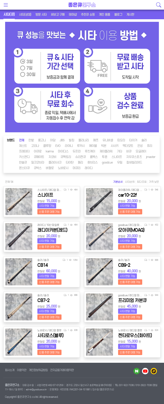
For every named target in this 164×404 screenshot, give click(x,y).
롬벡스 (94, 157)
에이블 (93, 146)
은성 (139, 146)
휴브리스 (92, 162)
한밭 (31, 140)
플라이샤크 (55, 162)
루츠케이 (90, 151)
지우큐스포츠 (134, 157)
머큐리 (77, 168)
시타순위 (130, 181)
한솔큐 (23, 162)
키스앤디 (24, 157)
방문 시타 (41, 14)
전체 (21, 140)
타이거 (133, 140)
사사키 (115, 146)
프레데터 (24, 151)
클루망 (47, 146)
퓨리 (149, 146)
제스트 (23, 146)
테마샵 (73, 14)
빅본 (103, 146)
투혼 (104, 157)
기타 (119, 151)
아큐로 (38, 151)
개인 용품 (104, 14)
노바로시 (63, 168)
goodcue (107, 162)
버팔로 (50, 168)
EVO (58, 146)
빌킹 (71, 140)
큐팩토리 (65, 157)
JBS (62, 140)
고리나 (35, 146)
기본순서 (118, 181)
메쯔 (95, 140)
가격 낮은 (154, 181)
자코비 (52, 157)
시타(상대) (25, 14)
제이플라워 (106, 151)
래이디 (88, 168)
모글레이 (141, 151)
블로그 (118, 14)
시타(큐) (9, 14)
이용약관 (21, 370)
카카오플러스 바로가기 (154, 371)
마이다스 (63, 151)
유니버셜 (107, 140)
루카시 (81, 146)
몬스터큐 (24, 168)
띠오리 (121, 140)
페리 (80, 162)
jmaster (150, 157)
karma (50, 151)
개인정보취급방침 (38, 370)
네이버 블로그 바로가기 (136, 371)
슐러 (143, 140)
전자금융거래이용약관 (62, 370)
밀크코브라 (37, 162)
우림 (119, 162)
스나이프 (116, 157)
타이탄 (70, 162)
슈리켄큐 (80, 157)
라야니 (69, 146)
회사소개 (9, 370)
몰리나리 (83, 140)
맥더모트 (128, 146)
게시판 (130, 14)
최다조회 (141, 181)
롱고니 (42, 140)
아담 (52, 140)
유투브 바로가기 (145, 371)
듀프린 (77, 151)
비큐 (128, 151)
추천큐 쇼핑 (88, 14)
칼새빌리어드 (134, 162)
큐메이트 (39, 157)
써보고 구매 (57, 14)
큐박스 (38, 168)
